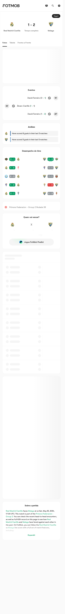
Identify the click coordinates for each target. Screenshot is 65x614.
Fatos (4, 43)
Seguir (56, 16)
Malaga (31, 511)
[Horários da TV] (46, 5)
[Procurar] (52, 5)
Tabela (12, 43)
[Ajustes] (59, 5)
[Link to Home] (11, 5)
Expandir (31, 535)
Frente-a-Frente (24, 43)
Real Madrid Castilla (14, 511)
